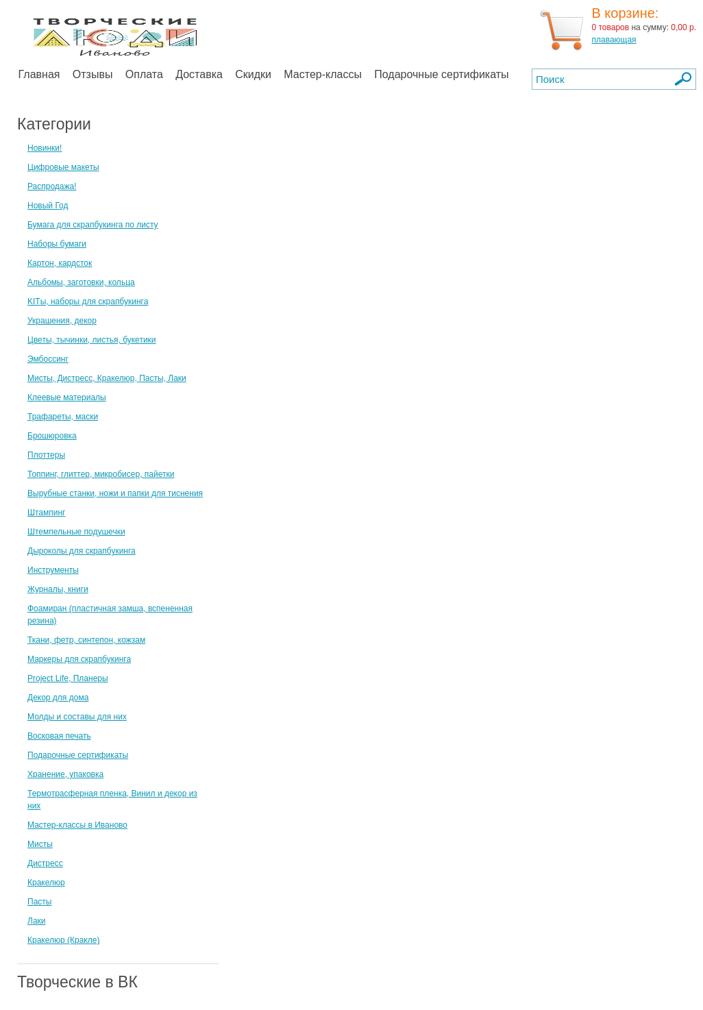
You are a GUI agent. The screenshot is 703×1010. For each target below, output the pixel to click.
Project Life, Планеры (67, 678)
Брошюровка (52, 436)
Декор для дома (57, 697)
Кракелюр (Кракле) (63, 940)
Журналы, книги (57, 589)
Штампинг (46, 512)
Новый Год (47, 205)
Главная (39, 74)
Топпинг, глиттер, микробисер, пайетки (100, 474)
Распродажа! (52, 186)
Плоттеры (46, 455)
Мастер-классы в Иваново (77, 825)
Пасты (39, 902)
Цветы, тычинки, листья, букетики (91, 340)
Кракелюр (46, 882)
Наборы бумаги (56, 244)
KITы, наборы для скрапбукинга (87, 301)
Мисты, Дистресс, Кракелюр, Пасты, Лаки (106, 378)
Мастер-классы (323, 74)
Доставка (199, 74)
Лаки (36, 921)
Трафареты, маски (62, 416)
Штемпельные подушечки (76, 532)
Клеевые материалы (66, 397)
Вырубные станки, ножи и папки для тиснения (115, 493)
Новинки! (44, 148)
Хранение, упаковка (65, 774)
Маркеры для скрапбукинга (79, 659)
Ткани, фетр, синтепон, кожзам (86, 640)
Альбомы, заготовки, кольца (81, 282)
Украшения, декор (62, 320)
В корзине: (624, 13)
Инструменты (53, 570)
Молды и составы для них (77, 717)
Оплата (144, 74)
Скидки (253, 74)
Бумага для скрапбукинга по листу (92, 225)
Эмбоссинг (48, 359)
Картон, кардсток (59, 263)
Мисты (40, 844)
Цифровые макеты (63, 167)
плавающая (613, 40)
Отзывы (93, 74)
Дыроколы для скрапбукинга (81, 551)
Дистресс (45, 863)
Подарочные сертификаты (441, 74)
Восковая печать (59, 736)
